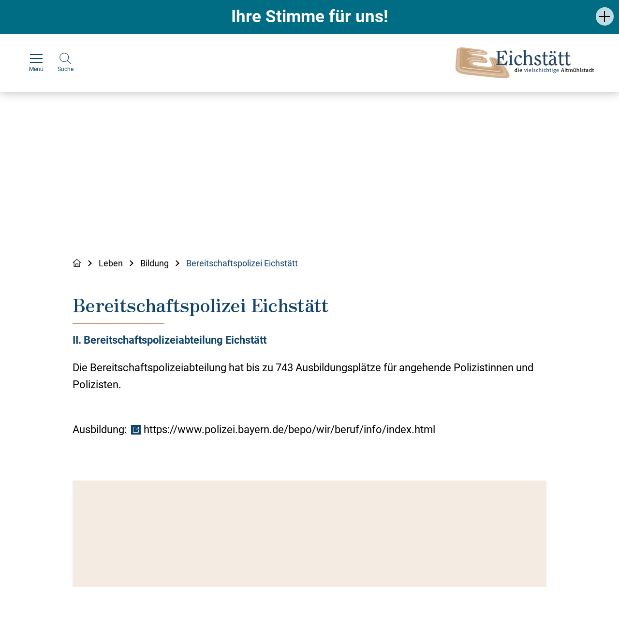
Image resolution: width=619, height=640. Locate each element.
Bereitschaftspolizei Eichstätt (242, 263)
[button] (605, 16)
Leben (111, 263)
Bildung (154, 263)
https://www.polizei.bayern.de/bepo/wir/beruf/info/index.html (289, 429)
